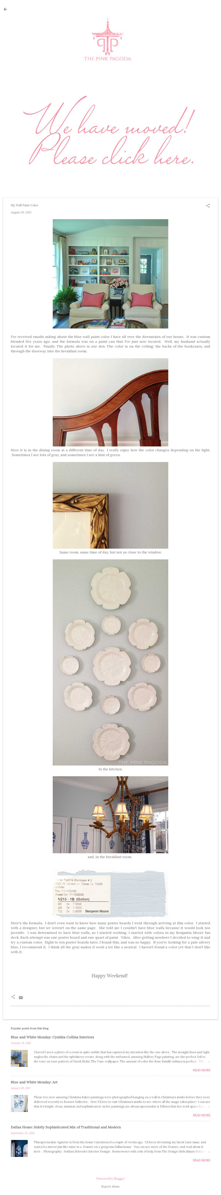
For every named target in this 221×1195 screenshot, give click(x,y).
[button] (208, 206)
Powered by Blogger (110, 1178)
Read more (201, 1070)
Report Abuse (110, 1186)
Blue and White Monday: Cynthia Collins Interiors (52, 1037)
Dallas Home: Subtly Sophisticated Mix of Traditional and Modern (66, 1127)
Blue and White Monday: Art (34, 1082)
